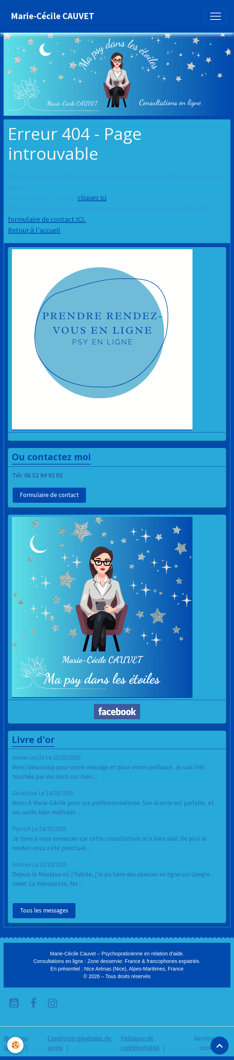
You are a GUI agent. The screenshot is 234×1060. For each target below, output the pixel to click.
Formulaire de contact (49, 495)
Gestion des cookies (209, 1043)
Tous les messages (44, 910)
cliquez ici (92, 197)
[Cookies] (15, 1045)
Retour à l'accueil (34, 229)
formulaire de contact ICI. (47, 219)
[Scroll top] (220, 1046)
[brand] (52, 16)
